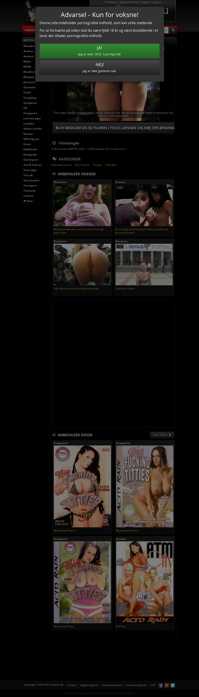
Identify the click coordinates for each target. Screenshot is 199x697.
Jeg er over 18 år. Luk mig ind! (100, 50)
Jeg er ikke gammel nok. (100, 67)
